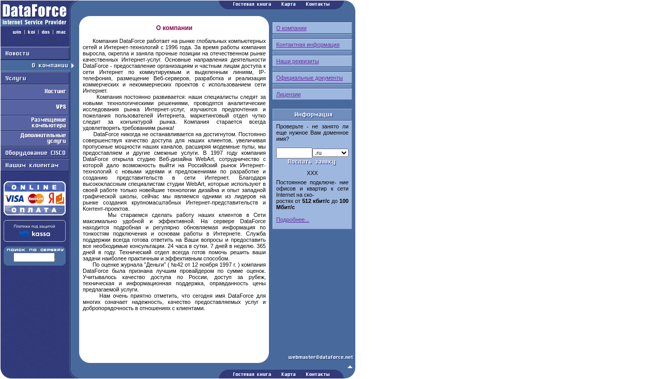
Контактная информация (307, 44)
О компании (291, 28)
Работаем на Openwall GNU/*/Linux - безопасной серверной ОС (178, 375)
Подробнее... (292, 219)
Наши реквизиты (297, 61)
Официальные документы (309, 78)
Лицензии (288, 94)
